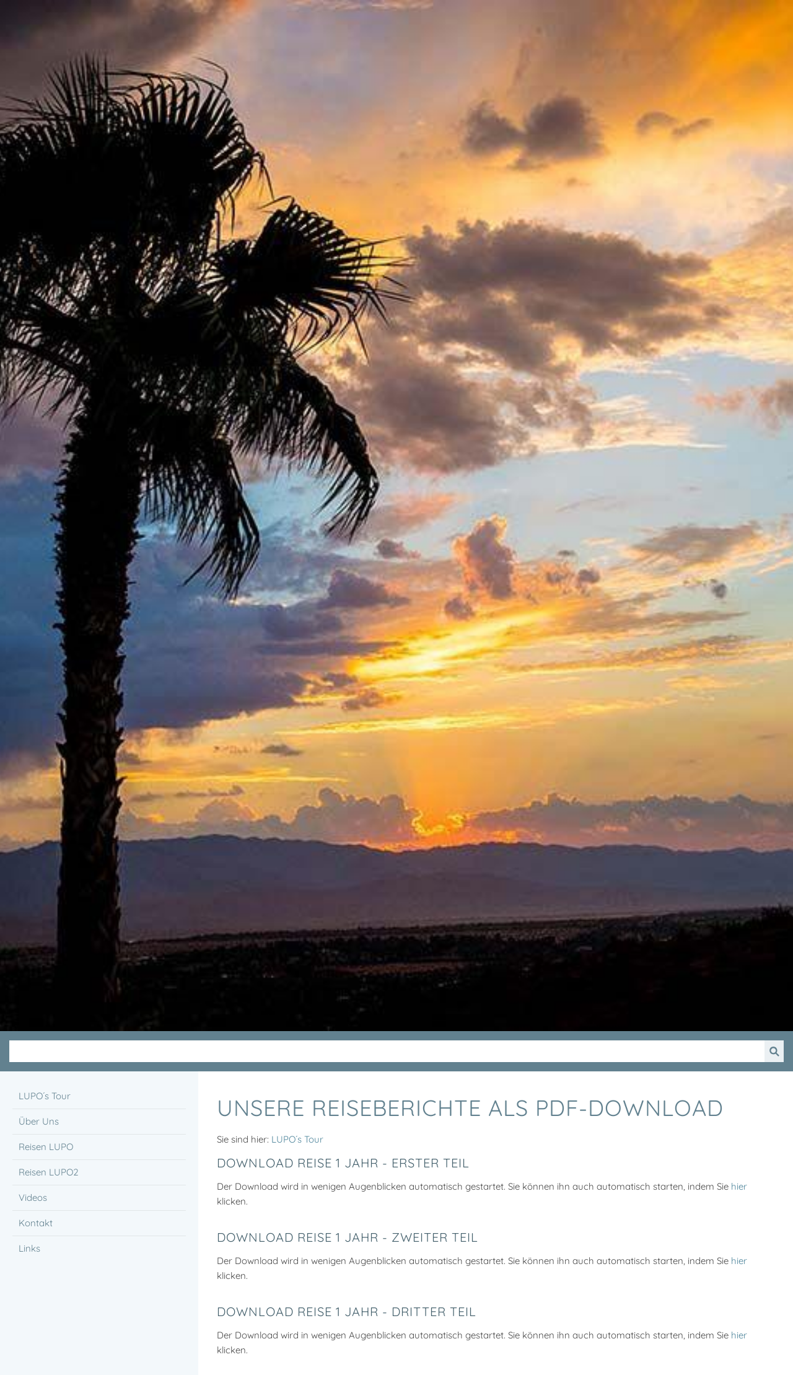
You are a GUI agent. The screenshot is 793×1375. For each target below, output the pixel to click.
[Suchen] (387, 1051)
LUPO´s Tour (297, 1139)
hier (739, 1186)
